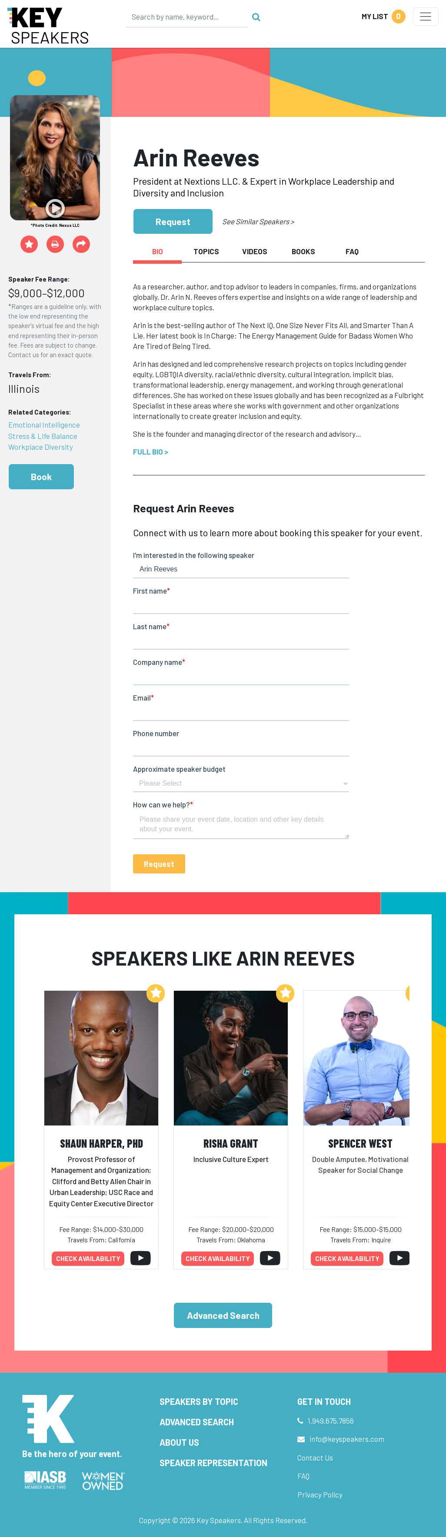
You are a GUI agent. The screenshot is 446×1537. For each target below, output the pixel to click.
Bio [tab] (157, 251)
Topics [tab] (206, 251)
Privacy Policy (320, 1494)
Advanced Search (223, 1315)
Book (41, 476)
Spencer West (360, 1143)
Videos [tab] (254, 251)
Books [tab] (303, 251)
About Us (179, 1442)
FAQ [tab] (352, 251)
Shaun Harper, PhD (101, 1143)
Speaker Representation (213, 1462)
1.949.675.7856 (331, 1420)
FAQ (303, 1475)
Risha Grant (230, 1143)
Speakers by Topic (199, 1401)
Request (173, 221)
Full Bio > (150, 451)
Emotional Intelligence (44, 424)
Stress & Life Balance (42, 436)
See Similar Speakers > (258, 221)
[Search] (187, 16)
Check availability (88, 1258)
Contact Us (315, 1457)
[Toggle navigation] (426, 16)
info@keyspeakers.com (347, 1438)
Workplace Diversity (40, 446)
